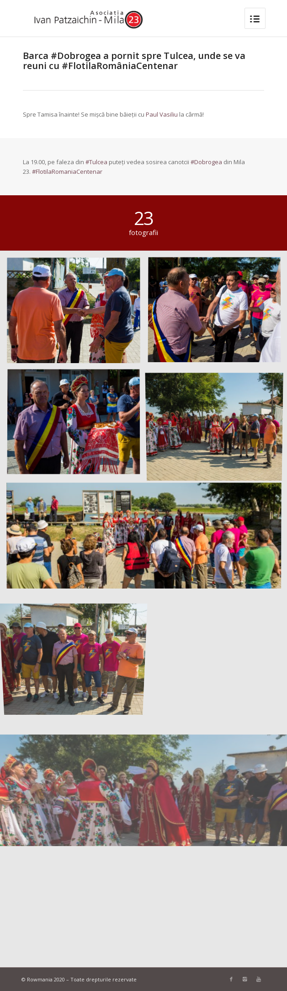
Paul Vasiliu (162, 114)
